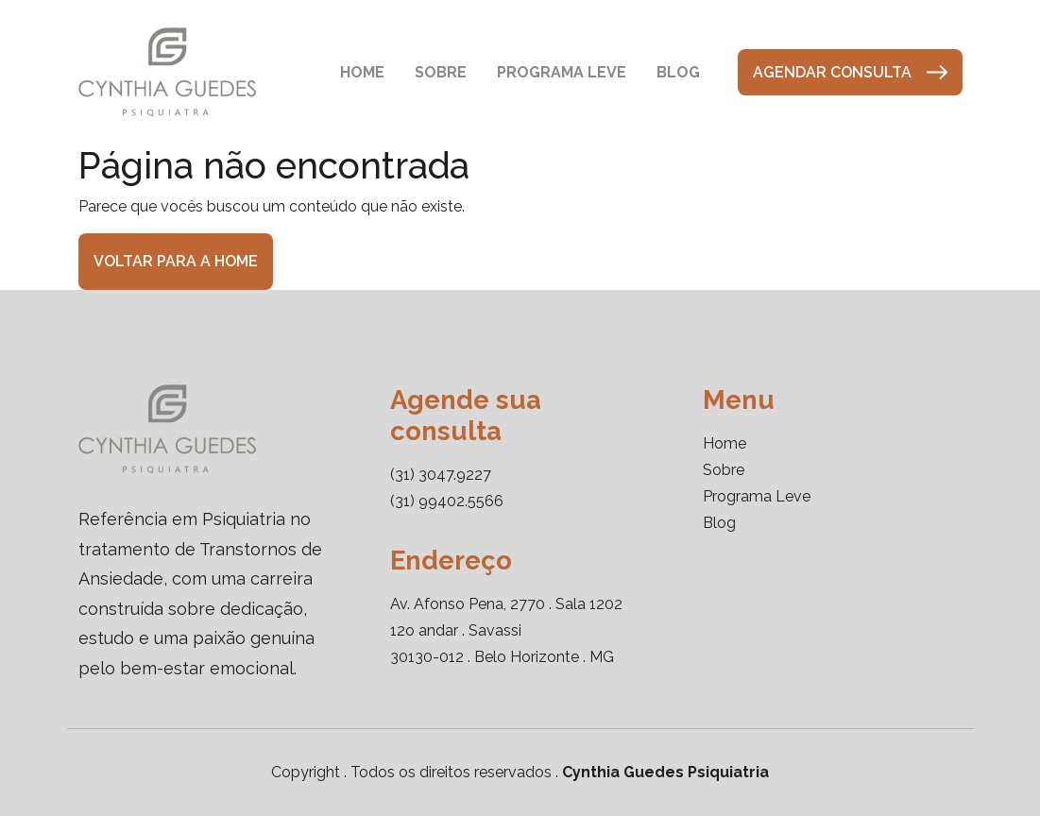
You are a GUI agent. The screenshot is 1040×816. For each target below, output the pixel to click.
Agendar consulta (850, 72)
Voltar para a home (176, 261)
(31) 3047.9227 (440, 475)
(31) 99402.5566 (446, 501)
